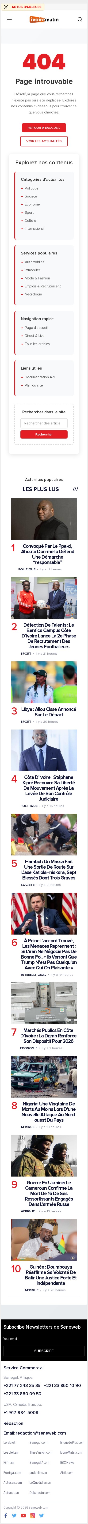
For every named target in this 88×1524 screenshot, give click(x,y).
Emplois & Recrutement (43, 286)
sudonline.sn (38, 1473)
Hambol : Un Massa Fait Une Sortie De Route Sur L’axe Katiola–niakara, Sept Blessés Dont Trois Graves (48, 870)
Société (31, 196)
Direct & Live (35, 336)
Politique (31, 188)
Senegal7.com (39, 1463)
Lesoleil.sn (11, 1453)
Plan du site (34, 385)
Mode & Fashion (37, 278)
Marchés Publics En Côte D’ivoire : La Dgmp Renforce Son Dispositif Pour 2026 (48, 1036)
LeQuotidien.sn (40, 1483)
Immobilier (32, 270)
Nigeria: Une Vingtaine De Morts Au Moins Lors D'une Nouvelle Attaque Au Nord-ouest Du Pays (49, 1112)
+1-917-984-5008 (21, 1413)
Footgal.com (12, 1473)
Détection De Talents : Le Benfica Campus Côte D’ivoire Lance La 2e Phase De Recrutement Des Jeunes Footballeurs (49, 635)
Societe (27, 885)
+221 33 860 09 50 (22, 1394)
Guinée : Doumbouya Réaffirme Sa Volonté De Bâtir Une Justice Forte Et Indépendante (51, 1275)
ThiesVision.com (41, 1453)
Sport (29, 212)
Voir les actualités (44, 141)
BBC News (67, 1463)
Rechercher (44, 434)
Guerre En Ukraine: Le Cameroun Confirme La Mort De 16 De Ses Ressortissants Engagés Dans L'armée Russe (49, 1193)
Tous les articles (37, 344)
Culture (30, 220)
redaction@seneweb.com (41, 1433)
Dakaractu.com (40, 1493)
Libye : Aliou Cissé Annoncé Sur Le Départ (48, 712)
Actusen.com (13, 1483)
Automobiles (34, 262)
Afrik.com (66, 1473)
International (34, 228)
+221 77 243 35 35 (22, 1385)
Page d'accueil (36, 327)
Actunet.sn (11, 1493)
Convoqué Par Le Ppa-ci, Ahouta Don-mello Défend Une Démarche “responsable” (47, 554)
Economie (28, 1048)
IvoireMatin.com (71, 1453)
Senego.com (38, 1443)
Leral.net (9, 1443)
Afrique (27, 1127)
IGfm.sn (9, 1463)
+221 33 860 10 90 (62, 1385)
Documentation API (40, 377)
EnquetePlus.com (72, 1443)
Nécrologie (33, 294)
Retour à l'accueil (44, 127)
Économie (32, 204)
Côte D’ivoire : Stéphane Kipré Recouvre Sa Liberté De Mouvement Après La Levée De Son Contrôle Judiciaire (49, 788)
